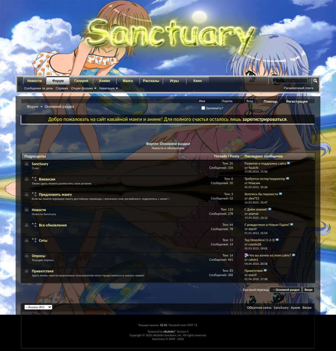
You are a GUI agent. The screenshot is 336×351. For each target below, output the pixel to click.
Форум (58, 81)
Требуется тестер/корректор (265, 179)
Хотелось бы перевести (261, 194)
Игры (174, 81)
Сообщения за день (38, 88)
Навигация (106, 88)
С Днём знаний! (256, 209)
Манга (128, 81)
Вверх (308, 290)
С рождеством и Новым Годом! (267, 225)
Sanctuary (40, 163)
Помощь (271, 102)
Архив (295, 307)
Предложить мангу (55, 194)
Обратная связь (259, 307)
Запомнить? (212, 108)
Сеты (43, 240)
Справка (62, 88)
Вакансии (47, 179)
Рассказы (151, 81)
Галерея (81, 81)
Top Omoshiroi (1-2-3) (260, 240)
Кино (197, 81)
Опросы (38, 255)
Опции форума (82, 88)
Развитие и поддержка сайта (265, 163)
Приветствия (42, 271)
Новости (35, 81)
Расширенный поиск (298, 88)
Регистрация (297, 102)
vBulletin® (169, 331)
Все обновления (53, 225)
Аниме (104, 81)
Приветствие (254, 271)
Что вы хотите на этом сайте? (270, 255)
